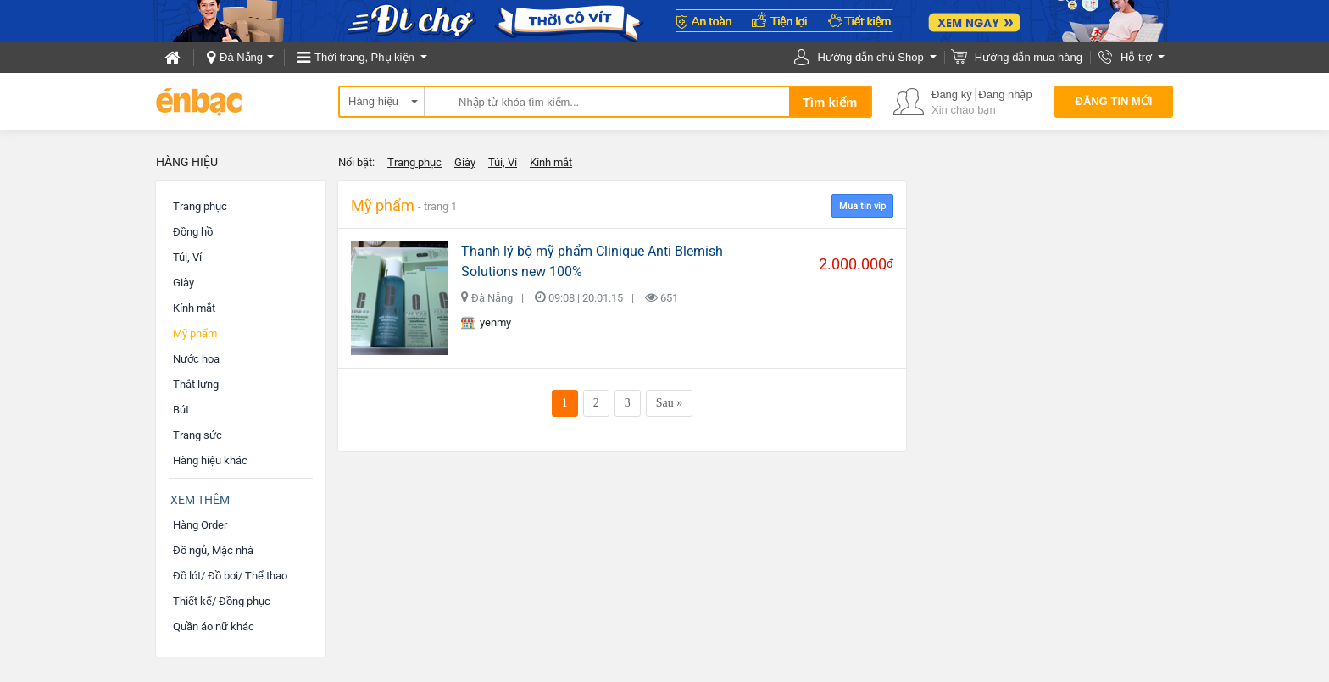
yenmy (486, 323)
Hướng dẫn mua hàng (1028, 57)
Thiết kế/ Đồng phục (221, 601)
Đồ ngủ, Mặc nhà (213, 550)
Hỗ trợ (1136, 57)
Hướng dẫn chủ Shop (870, 57)
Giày (464, 162)
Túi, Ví (502, 162)
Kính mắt (551, 162)
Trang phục (414, 162)
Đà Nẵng (241, 57)
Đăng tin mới (1114, 101)
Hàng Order (200, 524)
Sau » (669, 402)
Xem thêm (200, 500)
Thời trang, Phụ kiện (364, 57)
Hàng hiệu (373, 101)
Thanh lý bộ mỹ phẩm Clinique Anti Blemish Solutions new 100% (592, 261)
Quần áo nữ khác (213, 626)
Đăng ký (951, 94)
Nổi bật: (356, 162)
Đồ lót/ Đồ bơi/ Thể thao (230, 575)
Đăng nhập (1005, 94)
